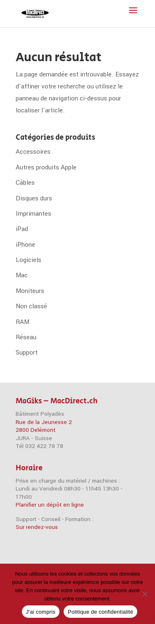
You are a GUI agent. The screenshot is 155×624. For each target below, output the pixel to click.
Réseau (26, 337)
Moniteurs (30, 290)
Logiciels (28, 259)
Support (27, 352)
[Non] (145, 594)
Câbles (25, 182)
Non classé (31, 306)
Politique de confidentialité (100, 612)
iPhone (25, 244)
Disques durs (34, 198)
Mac (22, 275)
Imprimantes (33, 213)
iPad (22, 228)
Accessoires (33, 151)
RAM (22, 321)
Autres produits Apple (46, 167)
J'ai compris (40, 612)
